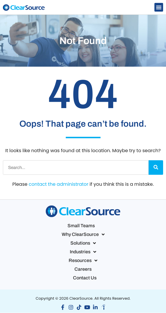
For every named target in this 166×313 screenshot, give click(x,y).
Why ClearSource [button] (83, 234)
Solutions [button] (83, 243)
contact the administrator (58, 184)
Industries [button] (83, 252)
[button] (158, 7)
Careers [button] (83, 269)
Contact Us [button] (84, 277)
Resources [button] (83, 260)
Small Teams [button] (81, 225)
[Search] (156, 167)
